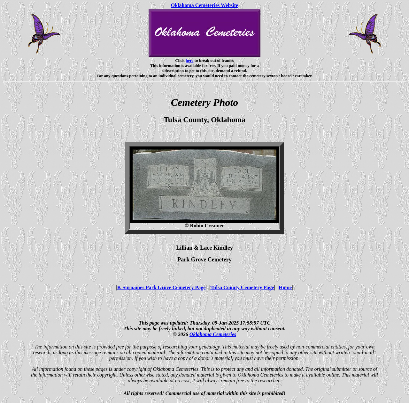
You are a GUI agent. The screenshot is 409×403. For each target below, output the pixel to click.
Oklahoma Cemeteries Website (204, 5)
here (189, 60)
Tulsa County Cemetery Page (242, 287)
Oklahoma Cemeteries (212, 334)
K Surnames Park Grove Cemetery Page (161, 287)
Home (285, 287)
